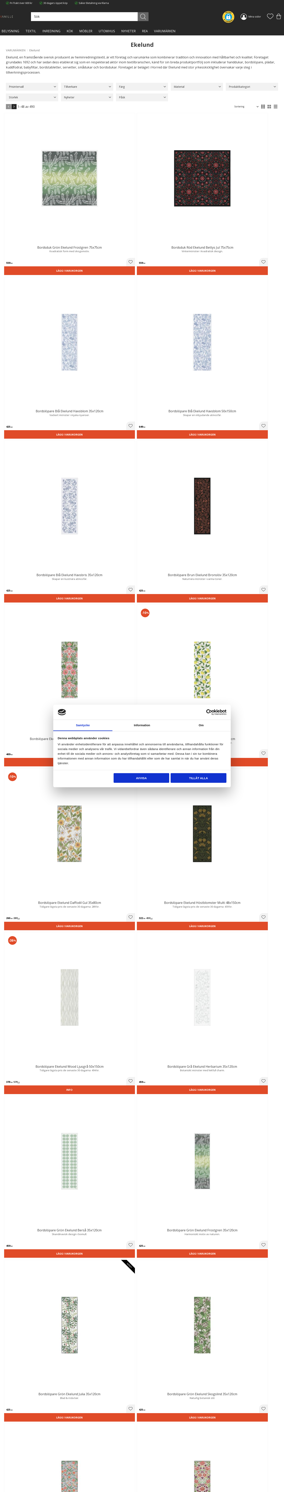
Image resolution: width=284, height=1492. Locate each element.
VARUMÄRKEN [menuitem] (165, 31)
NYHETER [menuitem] (128, 31)
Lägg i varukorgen (27, 193)
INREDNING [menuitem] (51, 31)
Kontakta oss (83, 1473)
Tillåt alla (198, 778)
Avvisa (141, 778)
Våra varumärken (86, 1481)
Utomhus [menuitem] (107, 31)
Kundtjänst (151, 1461)
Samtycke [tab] (83, 725)
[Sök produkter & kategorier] (118, 16)
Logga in (150, 1479)
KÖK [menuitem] (70, 31)
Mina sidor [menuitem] (254, 16)
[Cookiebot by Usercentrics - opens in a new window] (209, 712)
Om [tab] (201, 725)
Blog (78, 1477)
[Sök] (159, 16)
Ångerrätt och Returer (88, 1465)
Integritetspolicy (85, 1469)
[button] (270, 17)
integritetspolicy (240, 1415)
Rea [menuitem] (145, 31)
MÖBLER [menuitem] (85, 31)
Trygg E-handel (84, 1461)
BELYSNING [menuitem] (10, 31)
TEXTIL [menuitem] (30, 31)
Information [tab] (142, 725)
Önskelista (151, 1484)
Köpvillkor (150, 1465)
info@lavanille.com (26, 1476)
